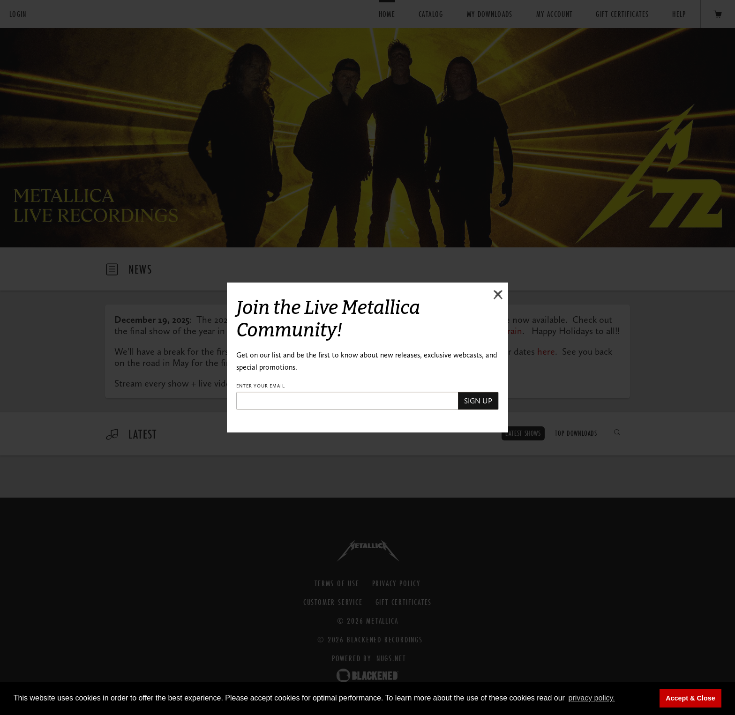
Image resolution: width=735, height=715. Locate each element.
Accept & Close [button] (690, 698)
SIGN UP (478, 400)
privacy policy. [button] (591, 698)
